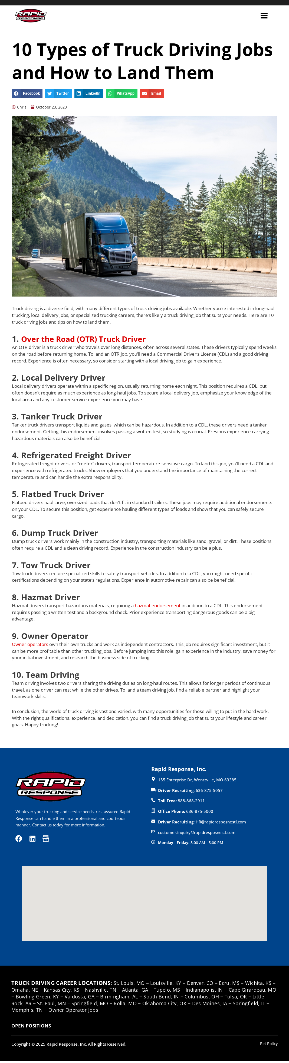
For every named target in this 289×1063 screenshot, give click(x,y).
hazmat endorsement (157, 606)
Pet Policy (268, 1045)
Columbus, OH (256, 998)
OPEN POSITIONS (31, 1028)
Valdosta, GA (124, 998)
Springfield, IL (61, 1012)
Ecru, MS (238, 985)
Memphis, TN (102, 1012)
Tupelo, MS (191, 991)
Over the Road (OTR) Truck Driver (88, 339)
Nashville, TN (119, 991)
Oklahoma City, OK (224, 1005)
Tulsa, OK (28, 1005)
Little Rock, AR (63, 1005)
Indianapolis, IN (231, 991)
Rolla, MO (182, 1005)
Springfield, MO (144, 1005)
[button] (27, 93)
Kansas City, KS (77, 991)
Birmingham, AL (167, 998)
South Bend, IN (212, 998)
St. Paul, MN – (106, 1005)
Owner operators (30, 644)
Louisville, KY (169, 985)
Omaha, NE (38, 991)
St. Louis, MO (130, 985)
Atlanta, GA (157, 991)
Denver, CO (206, 985)
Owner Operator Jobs (152, 1012)
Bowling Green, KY (78, 998)
